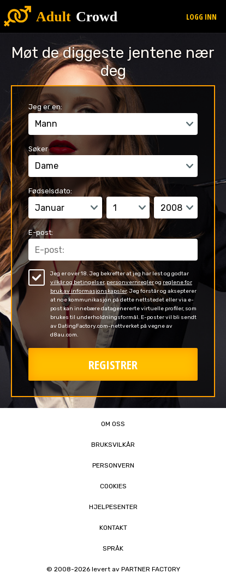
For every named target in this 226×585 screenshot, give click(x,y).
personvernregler (130, 282)
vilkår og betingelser (77, 282)
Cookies (113, 486)
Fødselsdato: (50, 191)
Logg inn (201, 16)
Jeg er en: (45, 107)
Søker (38, 149)
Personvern (113, 465)
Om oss (113, 424)
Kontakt (113, 527)
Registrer (113, 364)
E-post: (40, 232)
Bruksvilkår (113, 444)
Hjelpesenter (113, 507)
